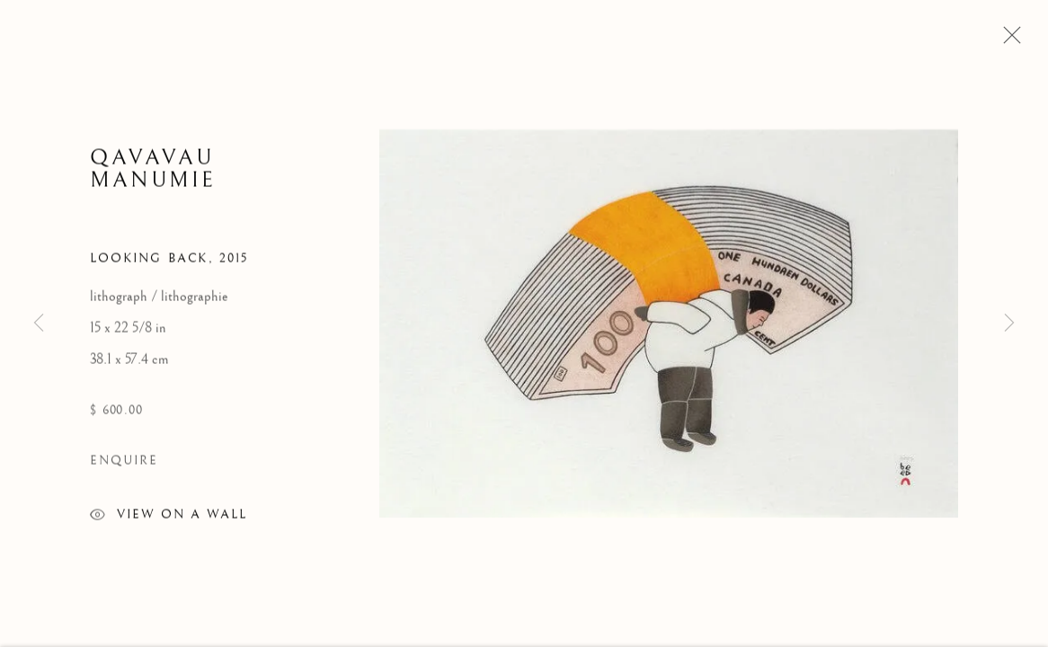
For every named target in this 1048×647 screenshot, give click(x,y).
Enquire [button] (124, 466)
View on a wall (168, 523)
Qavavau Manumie (153, 175)
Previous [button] (38, 323)
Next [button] (1009, 323)
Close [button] (1007, 40)
